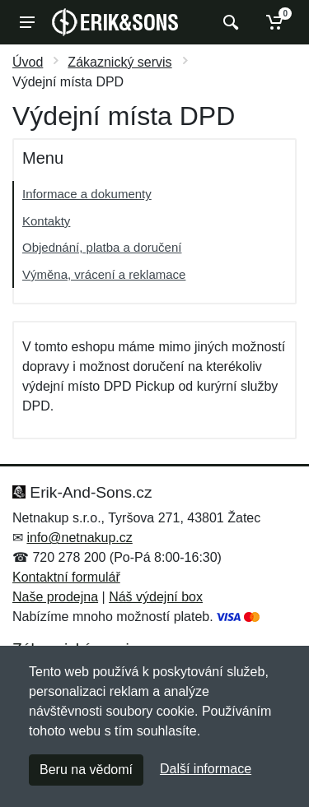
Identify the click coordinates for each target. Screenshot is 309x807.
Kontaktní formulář (66, 577)
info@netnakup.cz (79, 538)
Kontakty (46, 221)
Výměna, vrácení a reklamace (103, 274)
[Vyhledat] (228, 22)
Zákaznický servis (119, 62)
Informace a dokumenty (87, 194)
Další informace (205, 769)
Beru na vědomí (86, 770)
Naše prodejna (55, 597)
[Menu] (27, 22)
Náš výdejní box (156, 597)
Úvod (27, 62)
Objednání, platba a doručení (101, 247)
